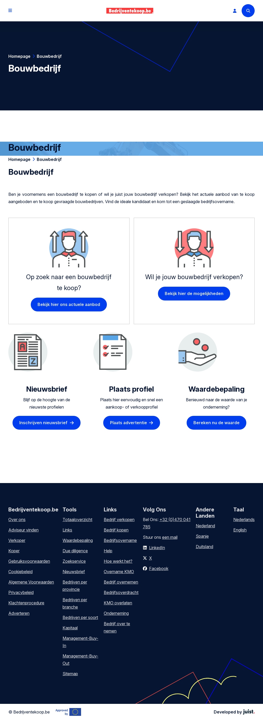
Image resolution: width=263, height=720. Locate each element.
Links (67, 530)
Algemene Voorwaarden (31, 582)
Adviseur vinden (23, 530)
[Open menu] (10, 10)
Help (108, 550)
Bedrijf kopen (116, 530)
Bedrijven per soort (80, 617)
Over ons (17, 519)
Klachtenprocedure (26, 602)
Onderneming (116, 613)
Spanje (202, 536)
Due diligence (75, 550)
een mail (170, 537)
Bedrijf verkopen (119, 519)
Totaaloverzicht (77, 519)
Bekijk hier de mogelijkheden (194, 293)
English (240, 530)
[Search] (248, 10)
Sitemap (70, 673)
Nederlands (244, 519)
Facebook (158, 568)
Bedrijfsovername (120, 540)
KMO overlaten (118, 602)
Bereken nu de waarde (216, 422)
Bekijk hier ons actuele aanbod (69, 304)
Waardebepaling (78, 540)
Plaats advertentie (128, 422)
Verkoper (16, 540)
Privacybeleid (21, 592)
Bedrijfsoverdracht (121, 592)
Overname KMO (119, 571)
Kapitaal (70, 627)
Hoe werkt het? (118, 561)
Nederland (205, 525)
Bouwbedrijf (49, 56)
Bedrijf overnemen (121, 582)
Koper (14, 550)
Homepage (19, 56)
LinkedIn (157, 547)
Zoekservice (74, 561)
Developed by (234, 712)
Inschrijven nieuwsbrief (43, 422)
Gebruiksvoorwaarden (29, 561)
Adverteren (18, 613)
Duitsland (204, 546)
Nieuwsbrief (74, 571)
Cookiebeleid (20, 571)
